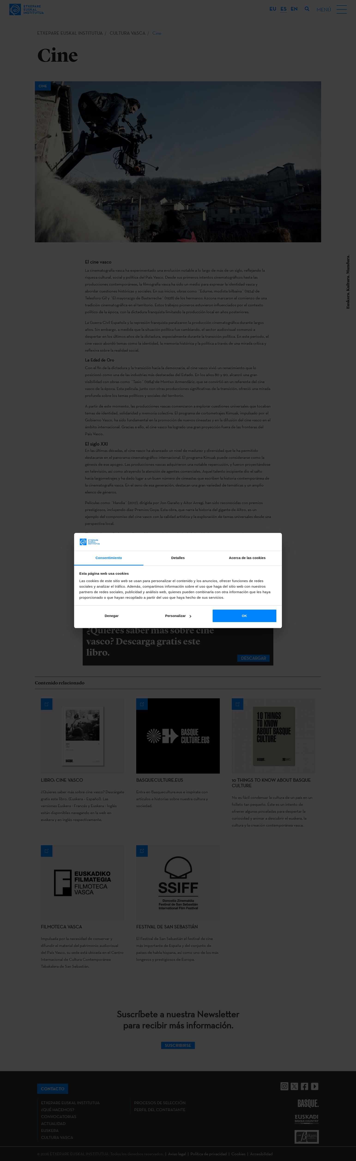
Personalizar (178, 616)
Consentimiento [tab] (109, 558)
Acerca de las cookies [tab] (247, 558)
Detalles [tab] (178, 558)
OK (244, 616)
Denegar (111, 616)
